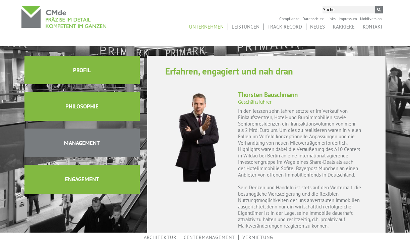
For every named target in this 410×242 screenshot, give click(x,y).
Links (331, 18)
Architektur (160, 237)
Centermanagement (209, 237)
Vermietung (257, 237)
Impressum (348, 18)
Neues (317, 26)
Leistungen (245, 26)
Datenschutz (313, 18)
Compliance (289, 18)
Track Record (285, 26)
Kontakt (373, 26)
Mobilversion (371, 18)
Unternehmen (206, 26)
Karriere (344, 26)
